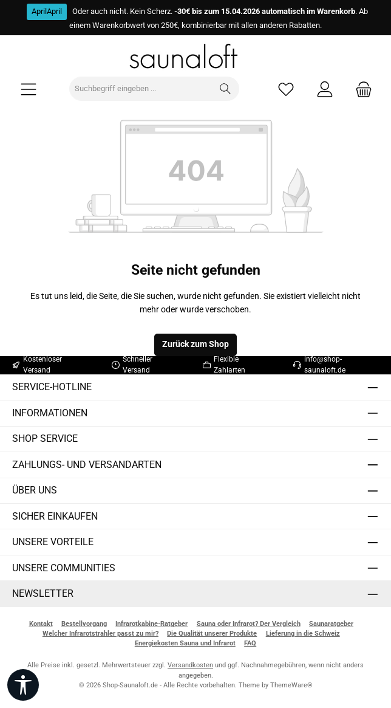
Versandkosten (190, 665)
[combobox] (140, 89)
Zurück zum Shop (195, 344)
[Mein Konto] (324, 89)
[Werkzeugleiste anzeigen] (23, 685)
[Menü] (28, 89)
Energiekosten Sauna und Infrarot (185, 643)
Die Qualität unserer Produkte (212, 634)
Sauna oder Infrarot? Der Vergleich (249, 624)
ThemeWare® (291, 685)
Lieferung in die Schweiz (303, 634)
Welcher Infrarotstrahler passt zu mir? (100, 634)
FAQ (250, 643)
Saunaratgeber (331, 624)
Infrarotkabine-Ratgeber (151, 624)
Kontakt (41, 624)
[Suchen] (225, 89)
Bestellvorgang (84, 624)
